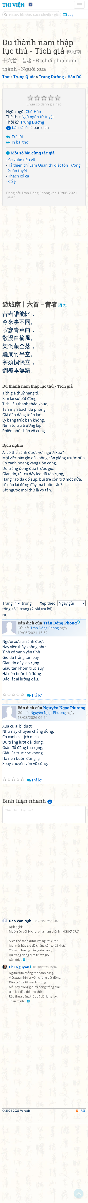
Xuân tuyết (17, 259)
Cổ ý (12, 269)
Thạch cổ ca (18, 264)
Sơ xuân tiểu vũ (21, 248)
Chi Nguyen (19, 1055)
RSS (81, 1199)
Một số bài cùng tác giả (30, 241)
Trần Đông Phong (36, 281)
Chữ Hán (33, 199)
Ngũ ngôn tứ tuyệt (38, 205)
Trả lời (17, 225)
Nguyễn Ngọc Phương (64, 796)
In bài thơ (20, 230)
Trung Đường (32, 210)
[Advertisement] (44, 71)
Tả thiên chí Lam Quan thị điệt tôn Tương (44, 253)
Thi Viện (13, 4)
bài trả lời (17, 215)
